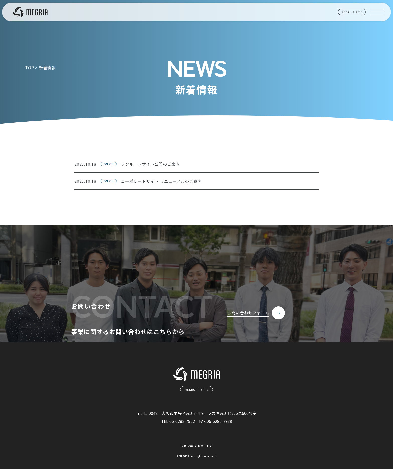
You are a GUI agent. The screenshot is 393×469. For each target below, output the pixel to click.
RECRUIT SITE (352, 12)
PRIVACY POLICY (196, 446)
